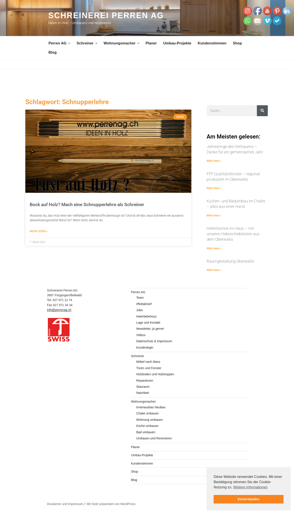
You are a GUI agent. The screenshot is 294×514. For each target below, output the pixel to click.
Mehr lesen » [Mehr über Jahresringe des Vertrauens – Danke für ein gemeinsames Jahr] (214, 160)
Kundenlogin (144, 347)
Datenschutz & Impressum (154, 341)
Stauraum (143, 386)
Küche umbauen (147, 426)
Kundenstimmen (212, 43)
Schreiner (87, 43)
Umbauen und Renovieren (154, 438)
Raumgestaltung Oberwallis (230, 261)
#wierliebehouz (146, 316)
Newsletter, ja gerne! (150, 328)
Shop (237, 43)
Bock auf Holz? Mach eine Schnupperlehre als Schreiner (87, 204)
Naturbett (142, 393)
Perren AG (59, 43)
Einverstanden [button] (248, 499)
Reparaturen (144, 380)
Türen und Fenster (148, 368)
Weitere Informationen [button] (250, 487)
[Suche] (262, 110)
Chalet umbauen (147, 413)
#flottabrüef (144, 304)
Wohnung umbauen (149, 419)
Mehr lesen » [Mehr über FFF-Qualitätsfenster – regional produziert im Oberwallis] (214, 188)
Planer (151, 43)
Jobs (139, 310)
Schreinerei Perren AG (106, 15)
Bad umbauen (145, 432)
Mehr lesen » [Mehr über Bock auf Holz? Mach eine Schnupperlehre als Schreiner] (39, 231)
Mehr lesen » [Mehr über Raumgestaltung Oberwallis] (214, 270)
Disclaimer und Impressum (65, 504)
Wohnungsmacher (122, 43)
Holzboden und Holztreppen (155, 374)
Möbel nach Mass (148, 361)
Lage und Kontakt (148, 322)
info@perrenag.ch (59, 310)
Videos (141, 335)
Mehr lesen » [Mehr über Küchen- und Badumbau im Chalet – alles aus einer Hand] (214, 215)
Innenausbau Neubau (151, 407)
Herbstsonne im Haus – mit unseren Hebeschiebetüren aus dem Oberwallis (233, 234)
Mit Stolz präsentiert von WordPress (111, 504)
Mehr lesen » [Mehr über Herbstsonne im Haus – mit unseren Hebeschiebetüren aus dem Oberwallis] (214, 248)
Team (140, 297)
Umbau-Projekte (177, 43)
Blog (52, 52)
